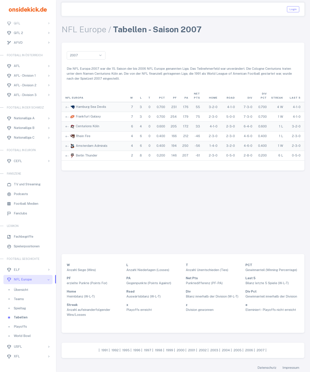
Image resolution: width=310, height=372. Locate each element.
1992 (115, 350)
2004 (226, 350)
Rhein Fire (83, 136)
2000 (180, 350)
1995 (126, 350)
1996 (136, 350)
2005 (238, 350)
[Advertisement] (183, 210)
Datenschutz (266, 367)
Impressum (290, 367)
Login (293, 9)
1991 (104, 350)
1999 (169, 350)
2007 (261, 350)
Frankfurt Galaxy (88, 116)
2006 (249, 350)
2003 (214, 350)
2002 (203, 350)
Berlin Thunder (86, 155)
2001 (191, 350)
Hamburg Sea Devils (91, 106)
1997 (147, 350)
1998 (158, 350)
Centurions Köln (87, 126)
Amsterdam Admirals (91, 145)
